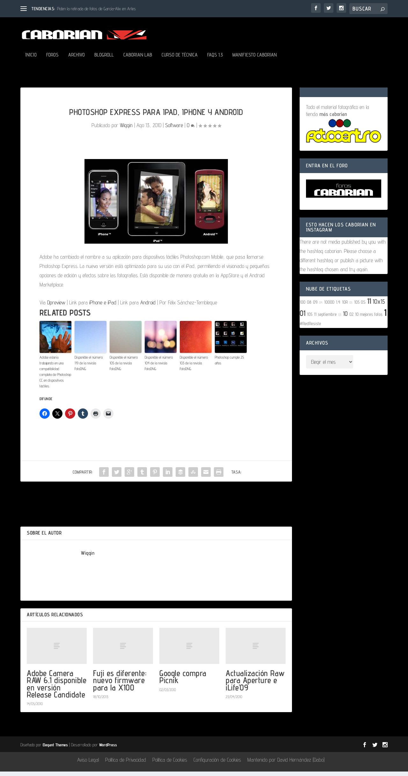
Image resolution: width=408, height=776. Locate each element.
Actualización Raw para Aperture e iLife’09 (255, 684)
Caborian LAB (137, 59)
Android (148, 307)
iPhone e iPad (102, 307)
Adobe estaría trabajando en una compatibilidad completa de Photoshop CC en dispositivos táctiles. (55, 376)
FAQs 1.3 (215, 59)
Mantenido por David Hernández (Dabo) (285, 764)
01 (302, 317)
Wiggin (126, 129)
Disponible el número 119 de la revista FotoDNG (89, 367)
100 (302, 306)
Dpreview (56, 307)
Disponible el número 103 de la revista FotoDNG (194, 367)
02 (351, 318)
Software (174, 129)
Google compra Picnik (183, 681)
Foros (52, 59)
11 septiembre (325, 318)
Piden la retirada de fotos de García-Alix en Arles (96, 8)
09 (315, 306)
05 (351, 307)
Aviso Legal (88, 764)
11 (369, 305)
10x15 (379, 306)
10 (345, 318)
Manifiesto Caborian (254, 59)
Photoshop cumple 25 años (229, 364)
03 (339, 319)
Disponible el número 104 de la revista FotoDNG (159, 367)
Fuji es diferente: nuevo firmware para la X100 (120, 684)
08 (309, 306)
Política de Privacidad (125, 764)
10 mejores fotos (368, 318)
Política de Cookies (169, 764)
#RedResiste (310, 328)
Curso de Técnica (180, 59)
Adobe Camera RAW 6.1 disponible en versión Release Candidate (56, 688)
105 (309, 318)
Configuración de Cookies (217, 764)
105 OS (360, 306)
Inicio (31, 59)
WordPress (108, 749)
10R (345, 306)
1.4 (338, 306)
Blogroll (104, 59)
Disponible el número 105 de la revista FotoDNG (124, 367)
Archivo (76, 59)
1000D (329, 306)
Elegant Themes (55, 749)
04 (321, 307)
